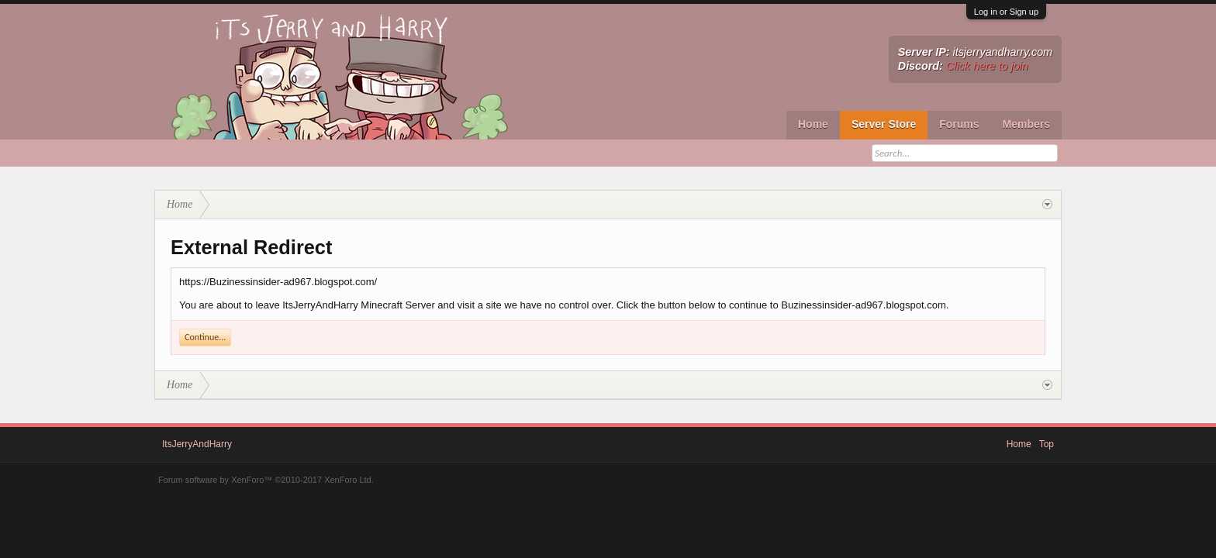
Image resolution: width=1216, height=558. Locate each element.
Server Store (884, 124)
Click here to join (987, 66)
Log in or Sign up (1006, 11)
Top (1046, 444)
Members (1026, 124)
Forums (959, 124)
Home (813, 124)
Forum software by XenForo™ (266, 479)
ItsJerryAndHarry (197, 444)
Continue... (205, 337)
